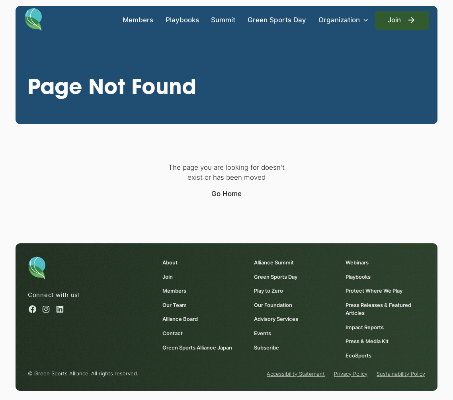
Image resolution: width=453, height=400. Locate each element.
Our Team (174, 305)
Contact (172, 333)
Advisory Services (276, 319)
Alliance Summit (274, 263)
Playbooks (182, 20)
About (170, 263)
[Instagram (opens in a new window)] (46, 309)
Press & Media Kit (367, 341)
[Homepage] (33, 19)
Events (262, 333)
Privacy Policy (350, 374)
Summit (223, 20)
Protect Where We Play (374, 291)
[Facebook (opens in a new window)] (32, 309)
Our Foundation (273, 305)
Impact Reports (365, 327)
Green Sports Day (277, 20)
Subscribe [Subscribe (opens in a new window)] (266, 347)
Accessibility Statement (296, 374)
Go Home (226, 194)
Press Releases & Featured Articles (379, 309)
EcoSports (359, 355)
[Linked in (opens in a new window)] (59, 309)
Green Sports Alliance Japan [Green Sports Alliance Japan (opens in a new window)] (197, 347)
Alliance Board (180, 319)
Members (138, 20)
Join (167, 277)
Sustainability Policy (401, 374)
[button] (343, 20)
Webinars (357, 263)
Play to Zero (268, 291)
